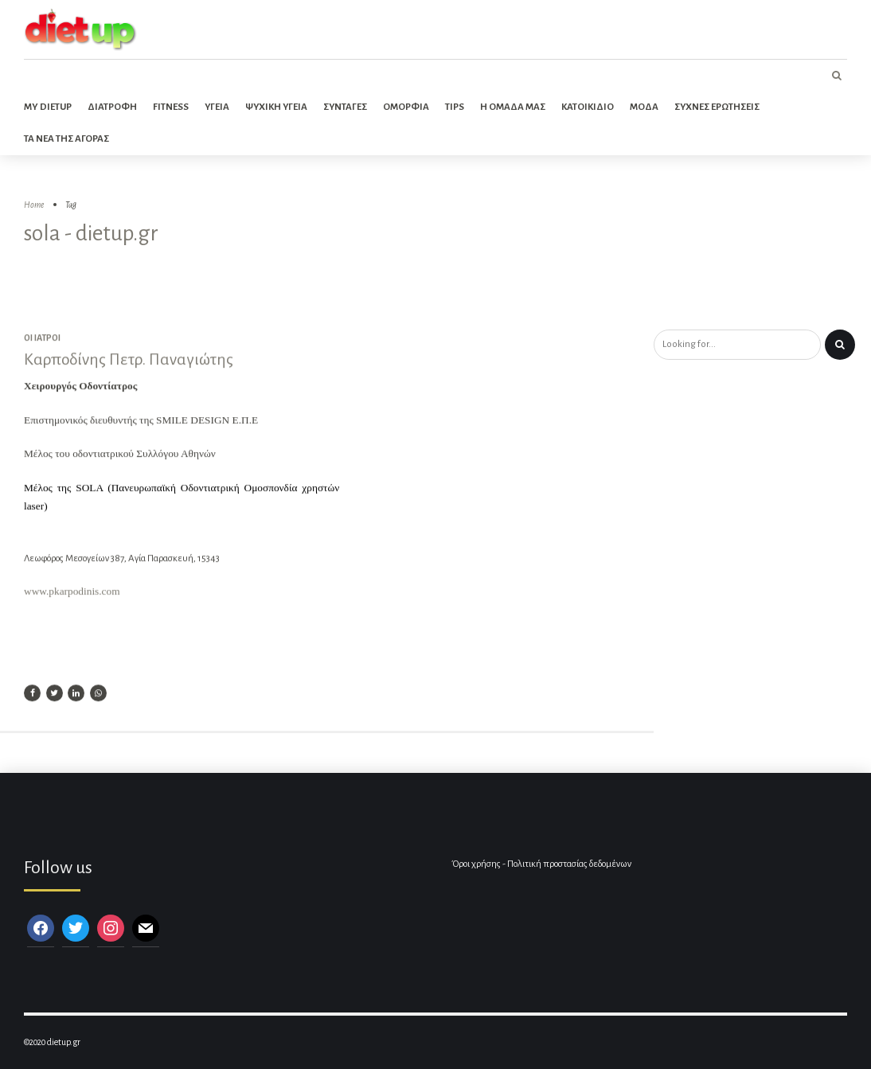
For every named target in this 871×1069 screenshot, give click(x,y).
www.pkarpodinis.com (72, 593)
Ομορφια (406, 107)
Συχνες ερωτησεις (717, 107)
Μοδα (644, 107)
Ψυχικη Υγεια (276, 107)
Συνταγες (345, 107)
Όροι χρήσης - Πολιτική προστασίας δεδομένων (541, 864)
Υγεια (217, 107)
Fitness (171, 107)
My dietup (48, 107)
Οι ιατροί (42, 339)
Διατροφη (112, 107)
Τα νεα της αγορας (66, 139)
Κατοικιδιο (587, 107)
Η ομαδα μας (512, 107)
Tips (454, 107)
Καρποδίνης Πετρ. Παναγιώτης (128, 361)
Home (34, 205)
